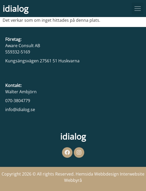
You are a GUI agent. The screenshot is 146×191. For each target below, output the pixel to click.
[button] (137, 8)
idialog (15, 8)
